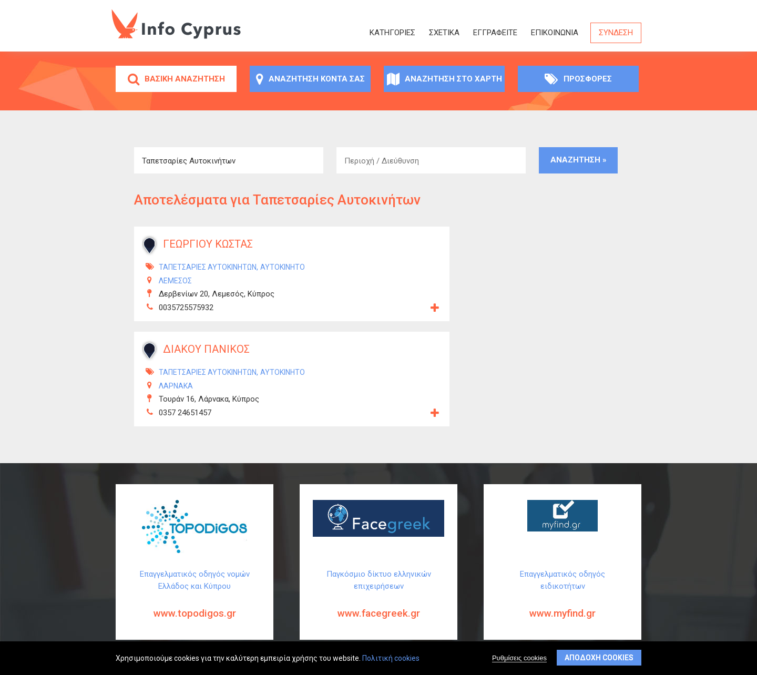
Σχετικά (444, 32)
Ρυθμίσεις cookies (519, 658)
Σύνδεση (616, 32)
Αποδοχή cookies (599, 658)
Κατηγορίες (392, 32)
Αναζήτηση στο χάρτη (444, 79)
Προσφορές (578, 79)
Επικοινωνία (554, 32)
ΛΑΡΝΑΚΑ (176, 386)
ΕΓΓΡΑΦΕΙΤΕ (495, 32)
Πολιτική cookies (391, 658)
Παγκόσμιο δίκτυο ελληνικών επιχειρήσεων (378, 602)
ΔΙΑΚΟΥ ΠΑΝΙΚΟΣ (206, 349)
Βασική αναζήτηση (176, 79)
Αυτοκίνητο (282, 267)
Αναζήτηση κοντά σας (310, 79)
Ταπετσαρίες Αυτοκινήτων (208, 267)
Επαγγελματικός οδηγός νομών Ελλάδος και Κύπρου (194, 602)
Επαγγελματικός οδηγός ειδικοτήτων (562, 602)
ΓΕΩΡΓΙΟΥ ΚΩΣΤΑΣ (208, 244)
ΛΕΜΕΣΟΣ (175, 281)
